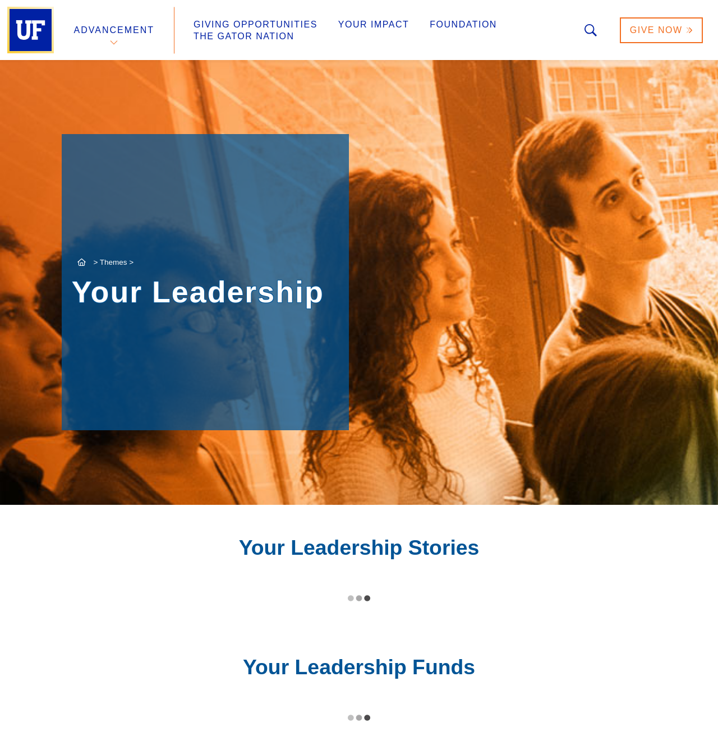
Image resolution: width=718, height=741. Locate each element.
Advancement (114, 30)
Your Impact (373, 24)
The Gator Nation (244, 36)
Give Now (661, 30)
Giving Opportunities (255, 24)
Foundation (463, 24)
